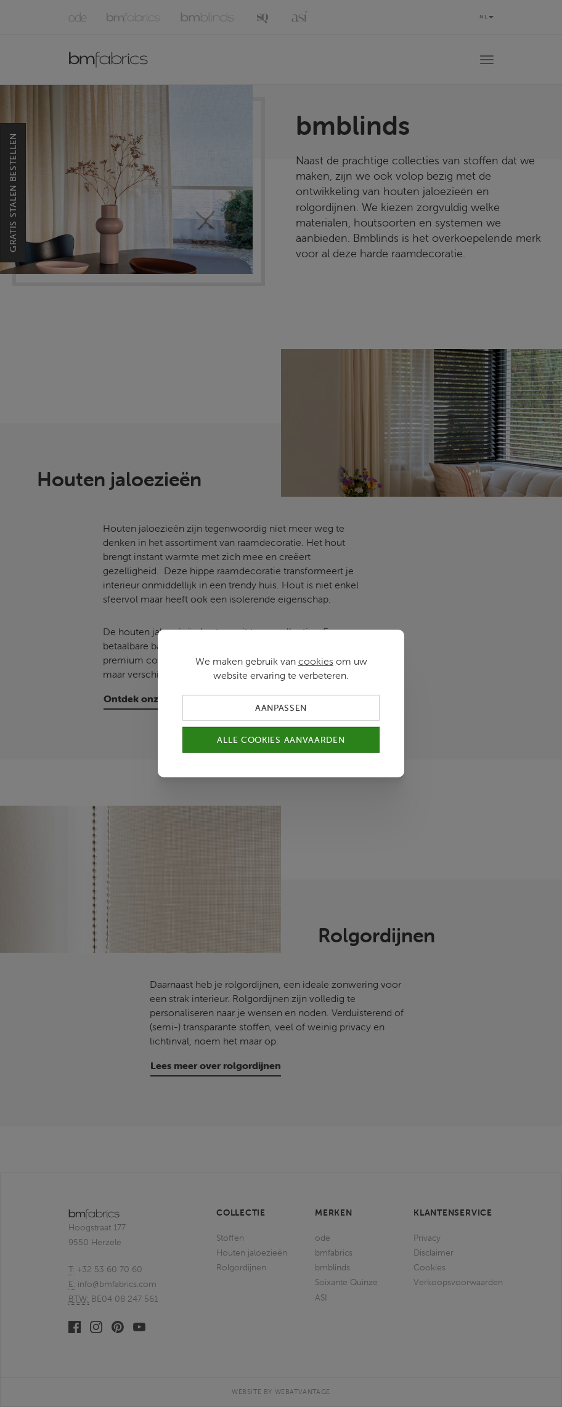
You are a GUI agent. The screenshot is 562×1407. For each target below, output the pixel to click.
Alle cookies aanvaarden (280, 739)
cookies (315, 661)
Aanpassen (281, 707)
